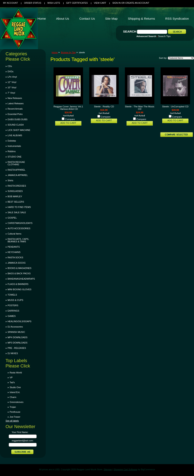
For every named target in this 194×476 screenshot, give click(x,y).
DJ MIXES (13, 353)
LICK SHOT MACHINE (19, 130)
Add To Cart (68, 123)
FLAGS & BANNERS (18, 284)
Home (55, 52)
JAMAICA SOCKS (17, 263)
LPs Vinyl (12, 77)
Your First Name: (20, 432)
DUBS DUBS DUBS (17, 119)
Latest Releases (16, 103)
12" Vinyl (12, 82)
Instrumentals (14, 146)
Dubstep (12, 140)
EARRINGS (13, 310)
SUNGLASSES (15, 191)
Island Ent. (15, 392)
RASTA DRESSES (17, 186)
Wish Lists (53, 3)
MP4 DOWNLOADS (17, 337)
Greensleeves (16, 402)
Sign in (116, 3)
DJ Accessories (15, 326)
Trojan (13, 407)
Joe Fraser (15, 417)
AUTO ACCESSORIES (19, 228)
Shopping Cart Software (125, 469)
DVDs (10, 71)
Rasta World (16, 372)
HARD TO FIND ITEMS (19, 207)
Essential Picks (15, 114)
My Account (10, 3)
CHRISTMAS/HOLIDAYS (20, 223)
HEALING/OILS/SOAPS (19, 321)
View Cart (100, 3)
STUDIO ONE (15, 156)
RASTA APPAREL (16, 170)
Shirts (10, 180)
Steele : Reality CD (104, 106)
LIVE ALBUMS (15, 135)
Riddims (12, 151)
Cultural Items (14, 233)
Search (129, 31)
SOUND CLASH (16, 125)
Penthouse (15, 412)
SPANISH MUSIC (16, 332)
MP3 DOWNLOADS (17, 342)
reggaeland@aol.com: (23, 440)
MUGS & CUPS (15, 300)
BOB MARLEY (15, 196)
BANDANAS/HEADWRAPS (21, 279)
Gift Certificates (77, 3)
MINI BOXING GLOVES (19, 289)
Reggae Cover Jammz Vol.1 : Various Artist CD (68, 107)
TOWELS (12, 295)
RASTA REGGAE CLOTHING (16, 163)
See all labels (12, 420)
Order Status (32, 3)
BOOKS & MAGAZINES (19, 268)
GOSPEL (12, 217)
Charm (13, 397)
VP (11, 377)
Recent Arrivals (15, 109)
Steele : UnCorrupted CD (175, 106)
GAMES (12, 316)
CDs (10, 66)
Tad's (12, 382)
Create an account (137, 3)
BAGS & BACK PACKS (19, 273)
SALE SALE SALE (17, 212)
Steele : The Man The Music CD (139, 107)
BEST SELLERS (16, 202)
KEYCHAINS (14, 252)
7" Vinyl (11, 93)
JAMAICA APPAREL (18, 175)
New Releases (15, 98)
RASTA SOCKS (15, 257)
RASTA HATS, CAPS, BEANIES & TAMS (18, 240)
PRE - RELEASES (17, 348)
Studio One (15, 387)
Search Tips (164, 36)
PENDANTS (14, 247)
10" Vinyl (12, 87)
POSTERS (13, 305)
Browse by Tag (68, 52)
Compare (70, 119)
